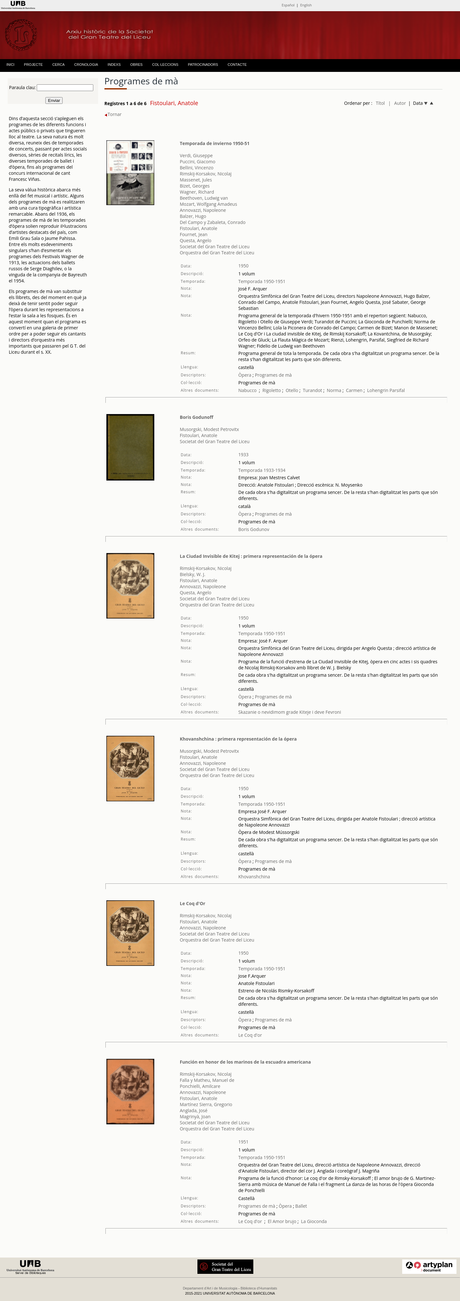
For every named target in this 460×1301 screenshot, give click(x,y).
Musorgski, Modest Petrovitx (209, 429)
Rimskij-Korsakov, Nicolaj (206, 174)
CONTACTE (237, 64)
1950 (243, 266)
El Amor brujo (282, 1221)
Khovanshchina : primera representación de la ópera (238, 739)
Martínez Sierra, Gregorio (206, 1104)
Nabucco (247, 390)
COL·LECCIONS (165, 64)
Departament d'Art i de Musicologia (210, 1288)
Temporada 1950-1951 (262, 281)
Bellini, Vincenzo (197, 168)
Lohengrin (377, 390)
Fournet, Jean (194, 234)
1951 (243, 1142)
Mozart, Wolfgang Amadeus (208, 204)
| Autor (397, 103)
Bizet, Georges (195, 186)
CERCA (58, 64)
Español (288, 5)
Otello (292, 390)
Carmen (354, 390)
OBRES (136, 64)
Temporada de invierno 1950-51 (215, 143)
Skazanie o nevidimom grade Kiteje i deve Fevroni (289, 712)
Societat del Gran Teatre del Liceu (214, 246)
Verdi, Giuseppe (196, 155)
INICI (10, 64)
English (306, 5)
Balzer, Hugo (193, 216)
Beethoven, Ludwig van (204, 198)
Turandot (312, 390)
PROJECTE (33, 64)
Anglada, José (194, 1110)
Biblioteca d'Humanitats (259, 1288)
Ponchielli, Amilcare (200, 1086)
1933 (243, 454)
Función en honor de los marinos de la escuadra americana (245, 1062)
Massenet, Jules (196, 180)
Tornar (113, 114)
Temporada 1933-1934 (262, 470)
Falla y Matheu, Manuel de (207, 1080)
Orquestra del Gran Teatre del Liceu (217, 253)
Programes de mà (273, 375)
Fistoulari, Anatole (198, 228)
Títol (380, 103)
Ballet (301, 1206)
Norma (334, 390)
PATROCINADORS (203, 64)
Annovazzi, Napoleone (203, 210)
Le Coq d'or (250, 1035)
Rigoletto (272, 390)
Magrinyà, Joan (195, 1116)
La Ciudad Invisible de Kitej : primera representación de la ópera (251, 556)
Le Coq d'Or (192, 903)
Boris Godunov (253, 529)
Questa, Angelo (195, 240)
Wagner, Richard (197, 192)
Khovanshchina (254, 877)
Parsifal (397, 390)
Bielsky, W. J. (192, 574)
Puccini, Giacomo (197, 161)
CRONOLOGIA (86, 64)
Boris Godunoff (196, 417)
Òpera (244, 375)
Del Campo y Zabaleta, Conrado (213, 222)
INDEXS (114, 64)
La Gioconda (314, 1221)
